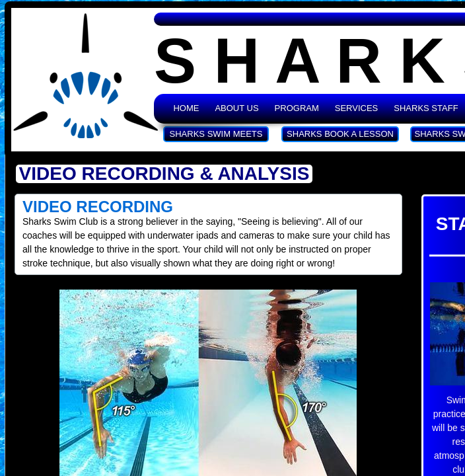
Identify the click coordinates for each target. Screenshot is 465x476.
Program (297, 108)
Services (356, 108)
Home (186, 108)
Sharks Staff (426, 108)
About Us (236, 108)
